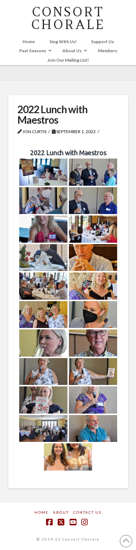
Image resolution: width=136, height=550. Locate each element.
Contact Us (87, 512)
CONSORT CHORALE (68, 18)
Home (41, 512)
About (61, 512)
